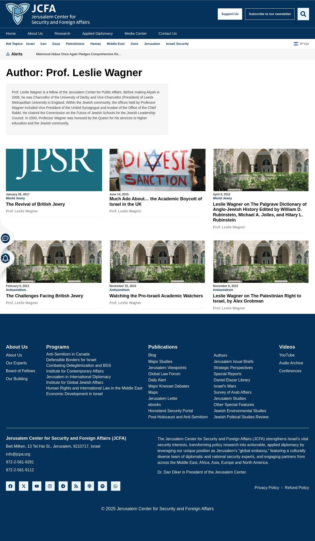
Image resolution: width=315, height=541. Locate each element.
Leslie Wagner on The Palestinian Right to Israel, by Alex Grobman (257, 298)
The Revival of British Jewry (35, 204)
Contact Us (167, 33)
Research (62, 33)
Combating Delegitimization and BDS (78, 365)
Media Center (136, 33)
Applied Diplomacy (97, 33)
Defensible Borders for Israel (71, 359)
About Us (35, 33)
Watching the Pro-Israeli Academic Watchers (156, 295)
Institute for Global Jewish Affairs (74, 382)
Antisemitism (16, 289)
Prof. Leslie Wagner (22, 211)
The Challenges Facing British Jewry (44, 295)
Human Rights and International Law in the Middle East (94, 388)
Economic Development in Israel (74, 393)
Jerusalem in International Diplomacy (78, 376)
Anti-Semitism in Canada (68, 354)
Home (11, 33)
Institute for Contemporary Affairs (75, 371)
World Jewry (15, 198)
